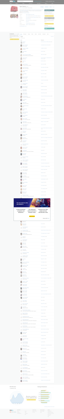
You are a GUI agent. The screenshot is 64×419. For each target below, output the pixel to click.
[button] (32, 216)
